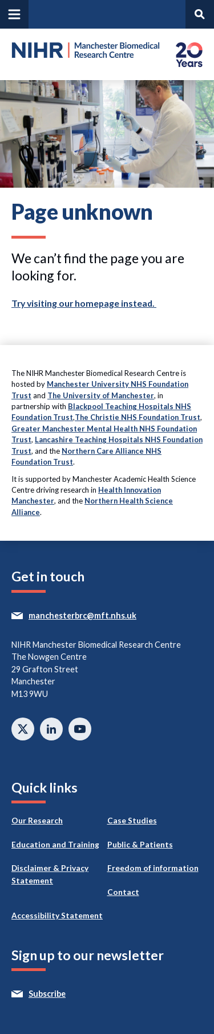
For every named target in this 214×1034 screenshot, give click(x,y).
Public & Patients (140, 844)
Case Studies (132, 820)
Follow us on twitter (22, 729)
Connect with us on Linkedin (51, 729)
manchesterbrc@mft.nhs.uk (103, 615)
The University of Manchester (100, 395)
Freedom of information (153, 868)
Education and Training (55, 844)
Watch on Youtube (79, 729)
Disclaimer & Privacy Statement (49, 874)
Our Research (37, 820)
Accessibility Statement (57, 915)
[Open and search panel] (199, 14)
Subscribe (68, 994)
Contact (123, 892)
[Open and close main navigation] (14, 14)
